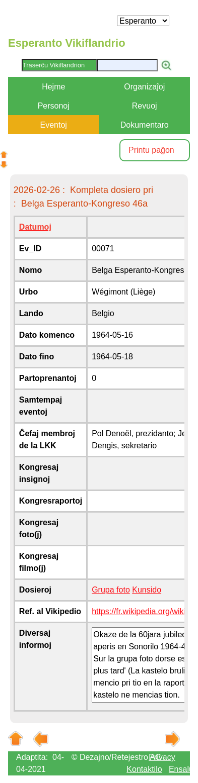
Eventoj (53, 125)
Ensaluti (183, 769)
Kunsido (146, 589)
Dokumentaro (144, 125)
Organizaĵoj (144, 86)
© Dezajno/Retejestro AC (116, 757)
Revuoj (144, 106)
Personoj (54, 106)
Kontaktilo (144, 769)
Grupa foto (111, 589)
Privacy (162, 757)
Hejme (53, 86)
